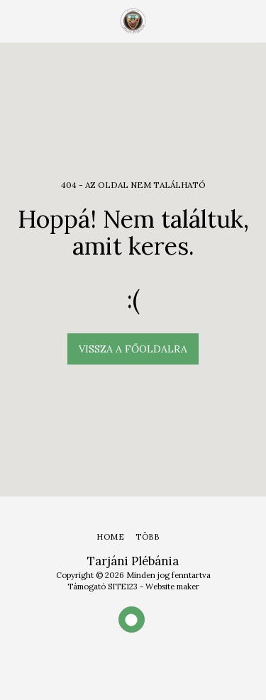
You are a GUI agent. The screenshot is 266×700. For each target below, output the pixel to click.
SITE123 (123, 586)
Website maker (172, 586)
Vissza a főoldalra (133, 349)
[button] (16, 20)
